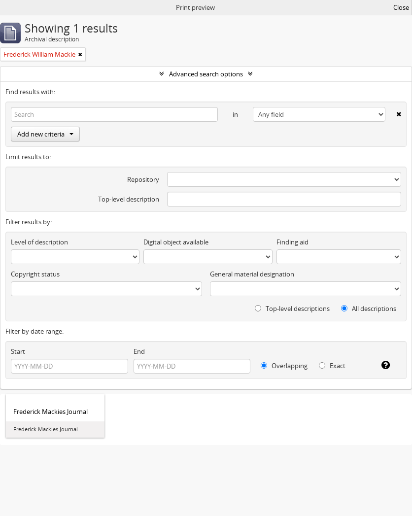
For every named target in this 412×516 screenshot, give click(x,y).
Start (18, 351)
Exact (332, 365)
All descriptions (368, 308)
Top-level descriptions (292, 308)
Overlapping (284, 365)
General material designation (252, 274)
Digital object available (175, 242)
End (139, 351)
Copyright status (35, 274)
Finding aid (292, 242)
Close (401, 7)
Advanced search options (206, 73)
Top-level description (128, 199)
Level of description (39, 242)
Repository (143, 179)
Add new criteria (45, 134)
